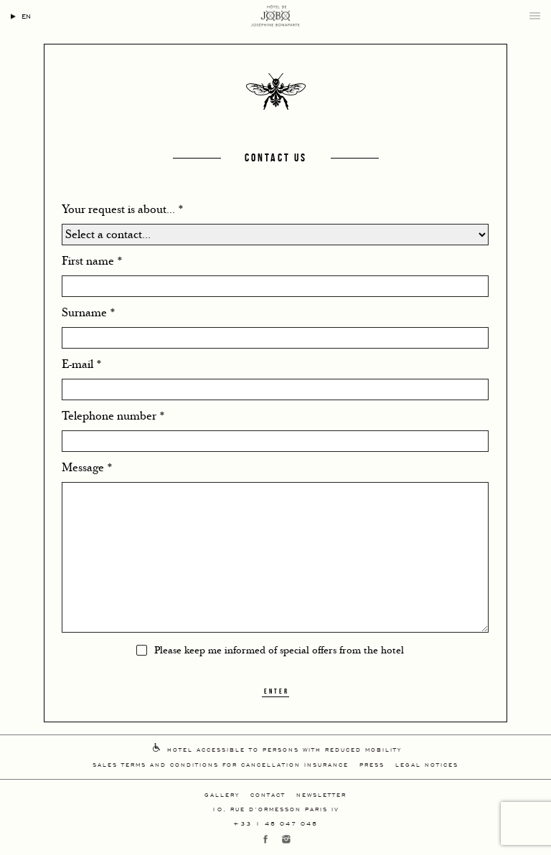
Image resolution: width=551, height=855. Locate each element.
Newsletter (321, 794)
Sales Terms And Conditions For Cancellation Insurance (221, 764)
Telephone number (113, 416)
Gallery (222, 794)
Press (372, 764)
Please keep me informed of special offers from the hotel (279, 651)
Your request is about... (123, 209)
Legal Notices (426, 764)
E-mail (82, 364)
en (26, 15)
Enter (276, 691)
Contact (268, 794)
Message (87, 467)
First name (92, 261)
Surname (89, 312)
